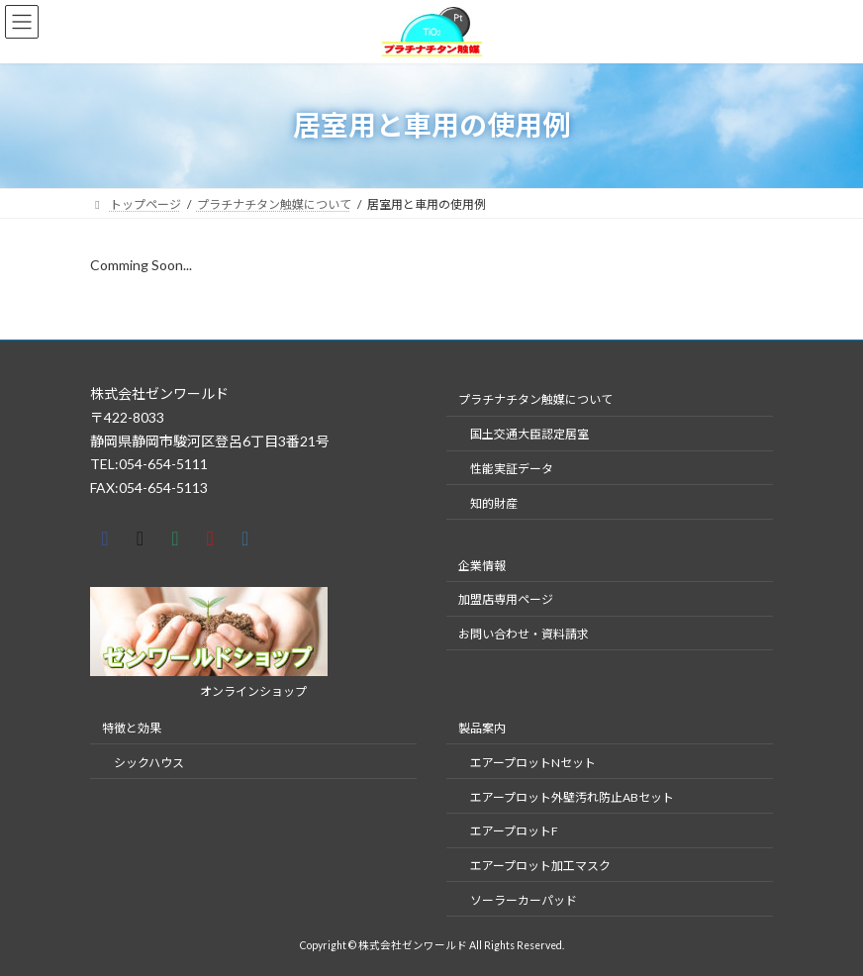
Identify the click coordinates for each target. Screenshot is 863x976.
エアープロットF (514, 831)
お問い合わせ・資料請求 (523, 634)
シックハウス (149, 762)
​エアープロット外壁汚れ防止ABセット (572, 796)
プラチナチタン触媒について (535, 399)
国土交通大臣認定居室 (529, 434)
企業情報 (482, 564)
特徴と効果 (131, 728)
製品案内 (482, 728)
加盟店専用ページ (505, 599)
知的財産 (494, 503)
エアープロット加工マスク (540, 865)
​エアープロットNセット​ (533, 762)
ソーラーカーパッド (523, 900)
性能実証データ (511, 468)
